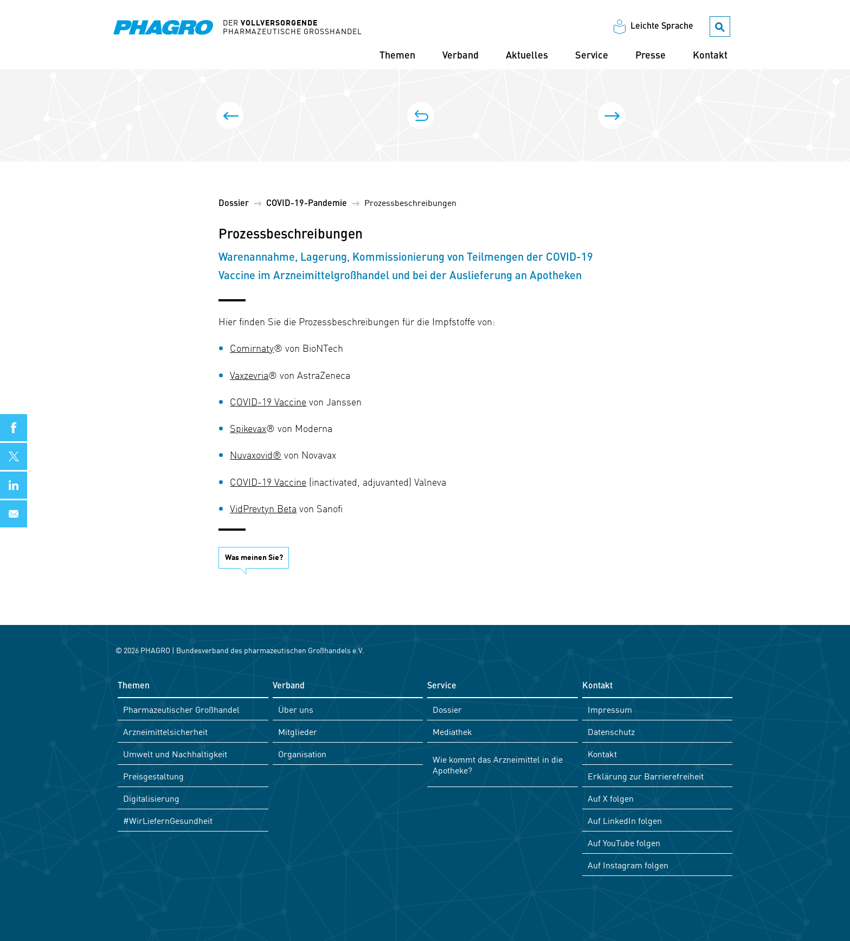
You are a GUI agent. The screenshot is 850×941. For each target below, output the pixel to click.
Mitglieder (297, 731)
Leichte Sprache (661, 26)
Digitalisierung (151, 797)
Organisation (302, 753)
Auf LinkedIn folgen (625, 820)
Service (591, 56)
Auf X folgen (611, 797)
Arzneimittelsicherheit (165, 731)
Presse (650, 56)
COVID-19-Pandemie (306, 203)
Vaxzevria (249, 375)
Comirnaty (252, 348)
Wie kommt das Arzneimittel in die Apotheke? (498, 764)
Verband (460, 56)
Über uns (295, 709)
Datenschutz (611, 731)
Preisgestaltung (153, 775)
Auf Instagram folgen (628, 864)
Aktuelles (527, 56)
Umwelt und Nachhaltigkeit (175, 753)
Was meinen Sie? (254, 556)
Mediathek (452, 731)
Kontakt (710, 56)
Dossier (233, 203)
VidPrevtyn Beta (263, 508)
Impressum (610, 709)
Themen (397, 56)
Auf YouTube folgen (624, 842)
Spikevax (248, 428)
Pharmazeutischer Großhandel (181, 709)
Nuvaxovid (251, 454)
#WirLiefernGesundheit (167, 820)
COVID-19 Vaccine (268, 401)
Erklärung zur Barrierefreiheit (646, 775)
